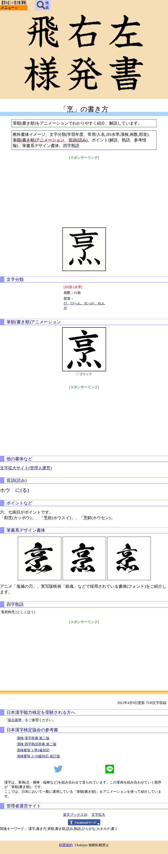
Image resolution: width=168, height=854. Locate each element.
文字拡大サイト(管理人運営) (26, 468)
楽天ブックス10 (75, 814)
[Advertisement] (84, 191)
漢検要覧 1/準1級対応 (33, 750)
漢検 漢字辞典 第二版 (33, 738)
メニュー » (9, 7)
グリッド (86, 374)
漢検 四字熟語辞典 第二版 (36, 744)
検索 (43, 5)
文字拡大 (98, 814)
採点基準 (15, 720)
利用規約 (66, 845)
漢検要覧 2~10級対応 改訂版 (38, 756)
